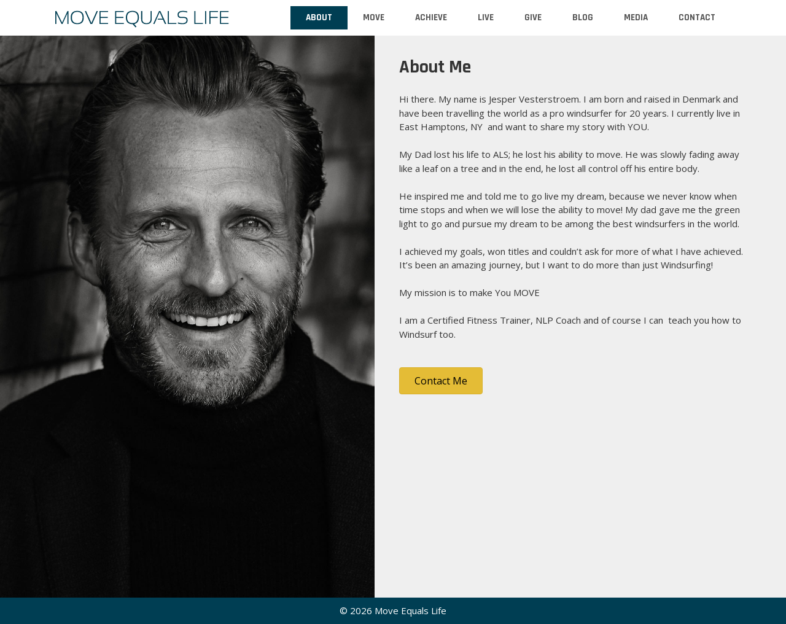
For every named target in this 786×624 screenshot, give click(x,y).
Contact (697, 17)
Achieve (431, 17)
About (319, 17)
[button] (441, 380)
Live (486, 17)
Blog (582, 17)
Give (533, 17)
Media (636, 17)
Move (373, 17)
